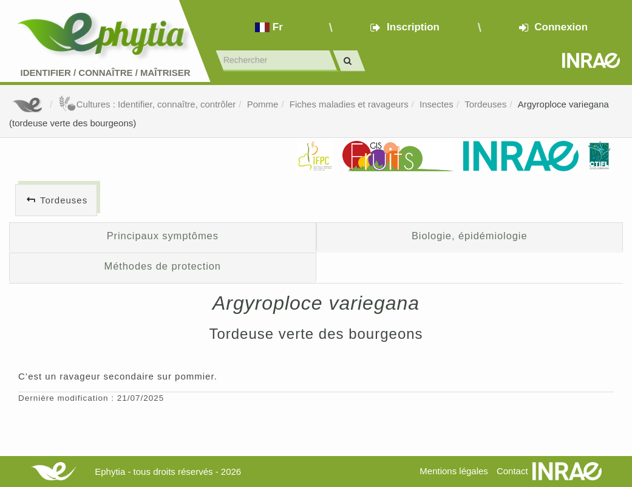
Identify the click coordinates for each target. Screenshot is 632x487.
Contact (512, 471)
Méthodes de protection (162, 266)
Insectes (437, 104)
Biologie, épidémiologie (470, 235)
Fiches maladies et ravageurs (349, 104)
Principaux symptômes (163, 235)
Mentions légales (454, 471)
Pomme (263, 104)
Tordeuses (485, 104)
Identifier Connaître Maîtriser (105, 72)
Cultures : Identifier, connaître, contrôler (147, 104)
